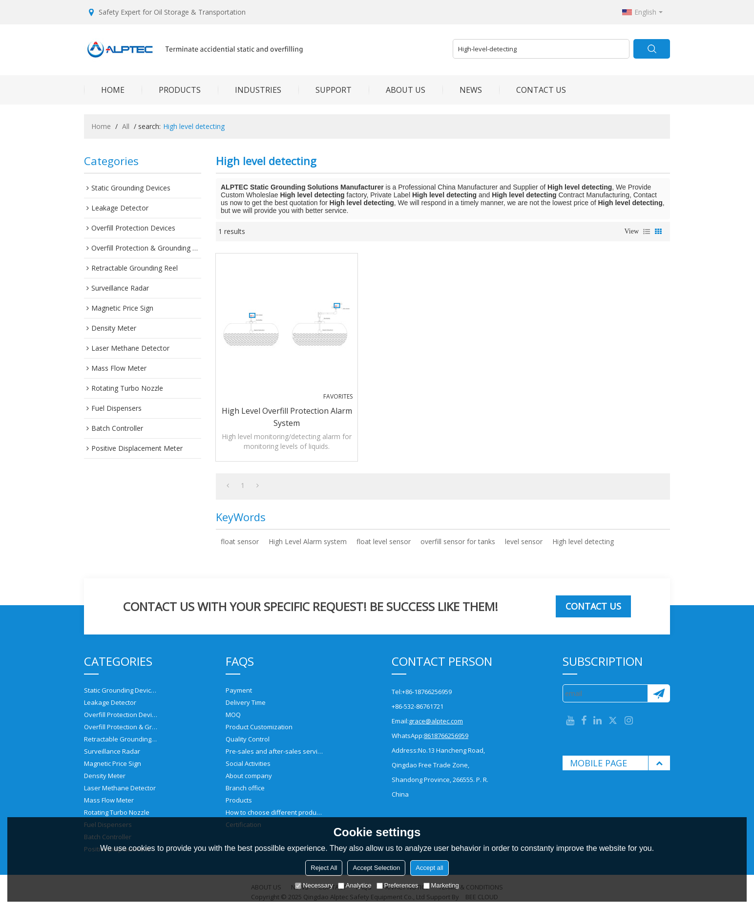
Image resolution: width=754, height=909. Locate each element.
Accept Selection (376, 867)
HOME (104, 90)
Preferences (398, 885)
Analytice (355, 885)
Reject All (324, 867)
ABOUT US (397, 90)
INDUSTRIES (249, 90)
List (646, 231)
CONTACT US (532, 90)
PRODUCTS (171, 90)
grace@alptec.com (436, 721)
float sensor (240, 541)
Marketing (441, 885)
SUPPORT (325, 90)
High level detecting (583, 541)
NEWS (462, 90)
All (125, 126)
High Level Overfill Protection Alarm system (287, 416)
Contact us (593, 606)
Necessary (314, 885)
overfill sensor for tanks (457, 541)
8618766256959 (446, 735)
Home (101, 126)
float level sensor (383, 541)
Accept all (429, 867)
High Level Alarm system (308, 541)
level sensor (524, 541)
